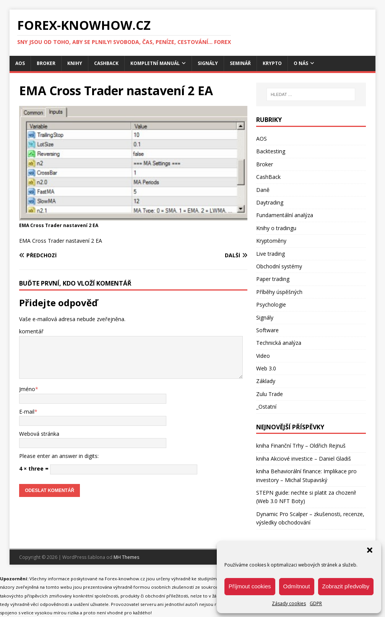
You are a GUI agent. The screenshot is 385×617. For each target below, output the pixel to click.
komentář (31, 331)
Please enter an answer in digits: (59, 456)
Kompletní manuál (155, 63)
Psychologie (271, 304)
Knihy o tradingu (276, 228)
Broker (46, 63)
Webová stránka (39, 433)
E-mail (26, 411)
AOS (20, 63)
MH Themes (126, 557)
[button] (370, 550)
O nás (301, 63)
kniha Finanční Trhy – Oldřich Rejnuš (301, 445)
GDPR (316, 603)
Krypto (272, 63)
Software (267, 330)
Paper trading (272, 279)
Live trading (270, 253)
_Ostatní (266, 406)
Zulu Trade (269, 394)
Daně (263, 189)
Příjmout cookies (250, 586)
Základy (265, 381)
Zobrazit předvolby (345, 586)
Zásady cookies (289, 603)
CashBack (106, 63)
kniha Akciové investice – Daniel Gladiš (303, 458)
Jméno (27, 389)
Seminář (240, 63)
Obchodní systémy (279, 266)
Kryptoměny (271, 240)
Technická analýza (278, 342)
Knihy (74, 63)
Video (263, 355)
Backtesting (270, 151)
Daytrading (269, 202)
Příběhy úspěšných (279, 292)
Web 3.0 (266, 368)
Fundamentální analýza (284, 215)
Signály (208, 63)
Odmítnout (296, 586)
